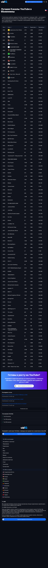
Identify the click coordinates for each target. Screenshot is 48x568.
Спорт (4, 462)
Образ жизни (6, 452)
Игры (4, 450)
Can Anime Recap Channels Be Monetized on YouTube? (14, 403)
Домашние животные (8, 459)
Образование (6, 443)
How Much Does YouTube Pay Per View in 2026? (12, 399)
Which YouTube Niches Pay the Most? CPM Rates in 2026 (14, 394)
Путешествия (6, 466)
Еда (3, 448)
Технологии (5, 464)
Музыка (4, 455)
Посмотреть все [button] (24, 408)
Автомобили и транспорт (8, 441)
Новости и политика (7, 457)
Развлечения (6, 446)
